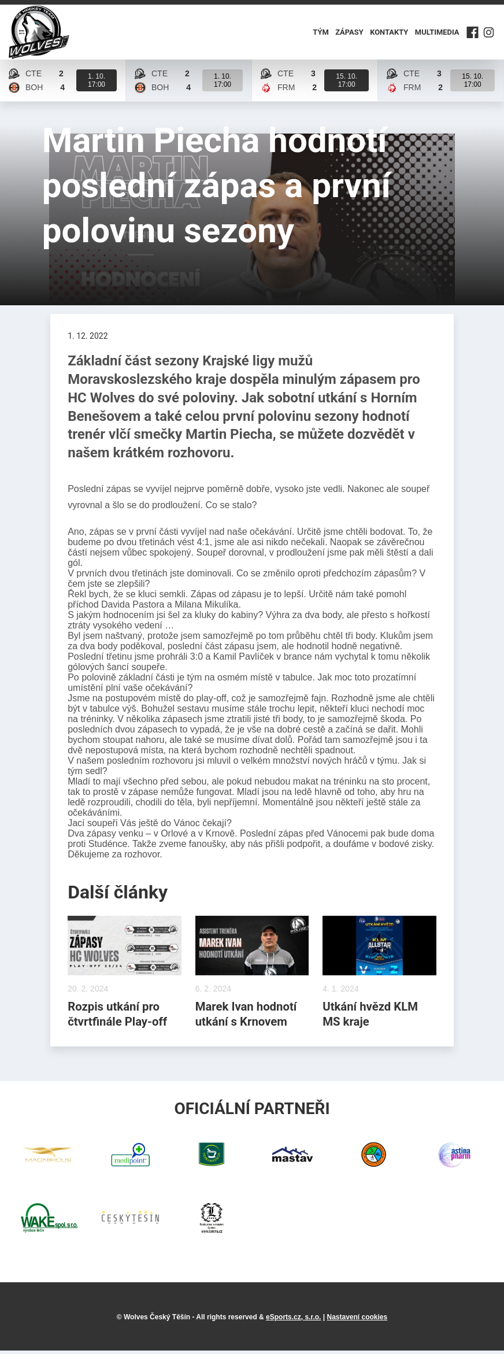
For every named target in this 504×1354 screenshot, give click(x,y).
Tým (321, 33)
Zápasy (350, 33)
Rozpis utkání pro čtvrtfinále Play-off (119, 1016)
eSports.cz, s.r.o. (293, 1320)
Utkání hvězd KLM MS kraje (372, 1016)
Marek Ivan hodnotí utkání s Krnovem (248, 1016)
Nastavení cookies (357, 1320)
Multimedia (436, 33)
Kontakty (389, 33)
